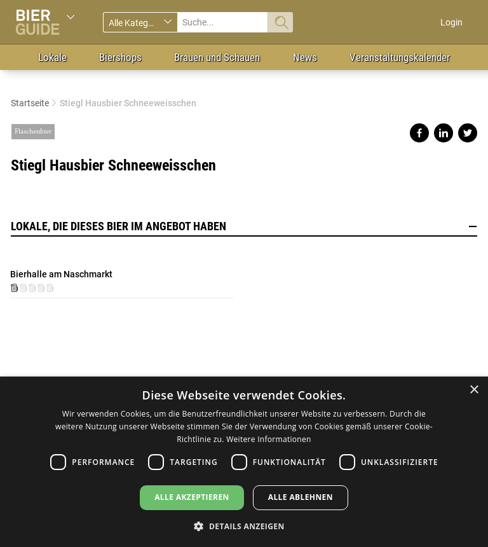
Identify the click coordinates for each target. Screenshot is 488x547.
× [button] (473, 390)
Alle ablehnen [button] (300, 497)
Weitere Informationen (268, 439)
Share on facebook (419, 132)
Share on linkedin (443, 132)
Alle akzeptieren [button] (191, 497)
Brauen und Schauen (217, 57)
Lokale (52, 57)
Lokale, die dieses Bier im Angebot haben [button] (244, 226)
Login (451, 22)
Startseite (30, 103)
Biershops (120, 57)
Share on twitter (467, 132)
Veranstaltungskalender (399, 57)
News (305, 57)
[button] (243, 526)
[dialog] (244, 462)
